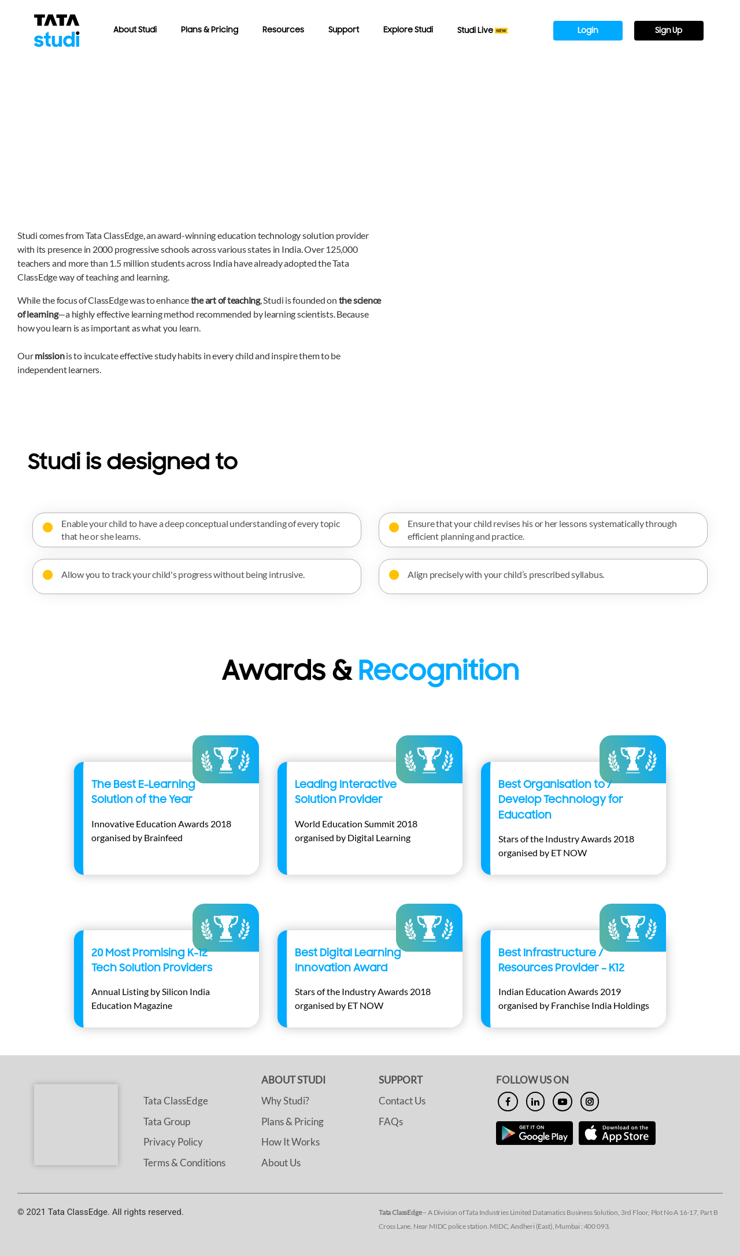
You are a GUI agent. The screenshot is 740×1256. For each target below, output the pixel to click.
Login (588, 30)
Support (343, 30)
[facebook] (508, 1101)
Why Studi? (285, 1101)
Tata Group (166, 1121)
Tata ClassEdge (175, 1101)
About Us (281, 1162)
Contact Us (402, 1101)
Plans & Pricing (209, 30)
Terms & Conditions (184, 1162)
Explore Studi (408, 30)
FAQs (391, 1121)
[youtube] (562, 1101)
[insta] (589, 1101)
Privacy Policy (173, 1142)
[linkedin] (535, 1101)
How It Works (290, 1142)
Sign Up (668, 30)
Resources (283, 30)
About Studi (135, 30)
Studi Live (483, 30)
